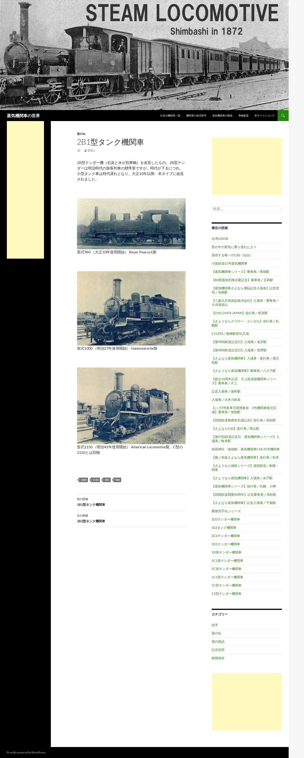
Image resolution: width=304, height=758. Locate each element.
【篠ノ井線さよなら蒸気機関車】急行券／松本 (245, 457)
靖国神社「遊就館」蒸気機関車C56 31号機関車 (246, 449)
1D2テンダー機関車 (226, 519)
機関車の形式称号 (196, 115)
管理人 (91, 150)
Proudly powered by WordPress (26, 752)
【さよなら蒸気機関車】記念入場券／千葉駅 (244, 503)
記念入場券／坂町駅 (226, 391)
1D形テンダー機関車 (226, 552)
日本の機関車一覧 (170, 115)
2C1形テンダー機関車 (227, 560)
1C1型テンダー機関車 (227, 577)
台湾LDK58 (220, 239)
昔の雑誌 (218, 641)
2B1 (107, 479)
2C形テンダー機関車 (226, 569)
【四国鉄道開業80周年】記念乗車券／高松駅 (244, 494)
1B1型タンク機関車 (131, 501)
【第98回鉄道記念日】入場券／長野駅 (239, 350)
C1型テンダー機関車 (226, 593)
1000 (83, 479)
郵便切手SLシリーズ (226, 511)
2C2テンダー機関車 (226, 536)
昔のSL (81, 134)
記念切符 (218, 650)
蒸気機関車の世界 (23, 115)
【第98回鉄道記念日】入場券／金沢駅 (239, 342)
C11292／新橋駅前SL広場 (230, 333)
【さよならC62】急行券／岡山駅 (235, 428)
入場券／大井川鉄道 (226, 399)
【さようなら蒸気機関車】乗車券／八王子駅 (244, 371)
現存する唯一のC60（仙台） (232, 255)
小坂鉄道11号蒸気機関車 (229, 263)
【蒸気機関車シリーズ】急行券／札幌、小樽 (244, 486)
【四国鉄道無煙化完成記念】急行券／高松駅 (244, 420)
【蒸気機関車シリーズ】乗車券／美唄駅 (240, 272)
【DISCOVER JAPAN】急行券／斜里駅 (240, 313)
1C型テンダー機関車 (226, 585)
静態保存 (218, 658)
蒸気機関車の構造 (222, 115)
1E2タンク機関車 (224, 527)
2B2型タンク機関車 (131, 518)
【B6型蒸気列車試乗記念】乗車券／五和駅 (242, 280)
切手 (215, 625)
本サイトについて (265, 115)
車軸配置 (243, 115)
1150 (95, 479)
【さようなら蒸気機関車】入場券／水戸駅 (242, 478)
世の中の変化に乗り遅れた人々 (234, 247)
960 (117, 479)
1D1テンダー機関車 (226, 544)
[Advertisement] (247, 166)
